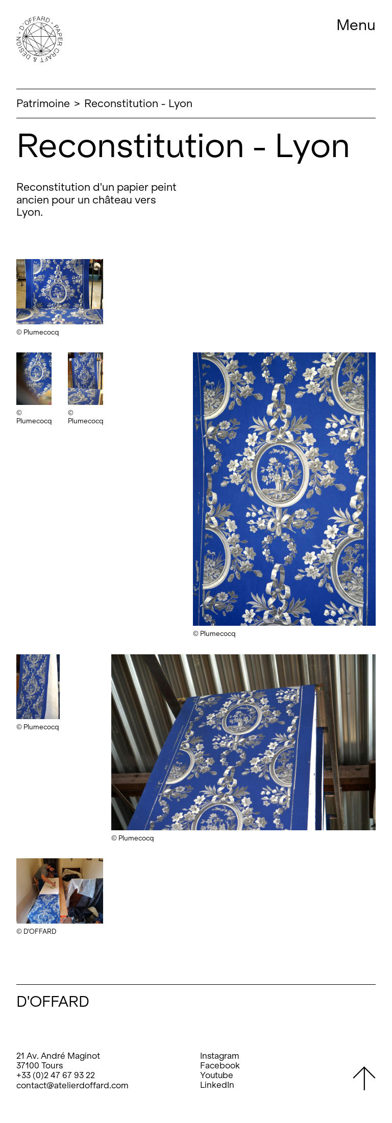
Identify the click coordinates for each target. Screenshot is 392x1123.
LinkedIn (217, 1085)
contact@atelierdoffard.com (72, 1085)
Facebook (220, 1065)
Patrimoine (43, 103)
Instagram (219, 1056)
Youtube (216, 1075)
